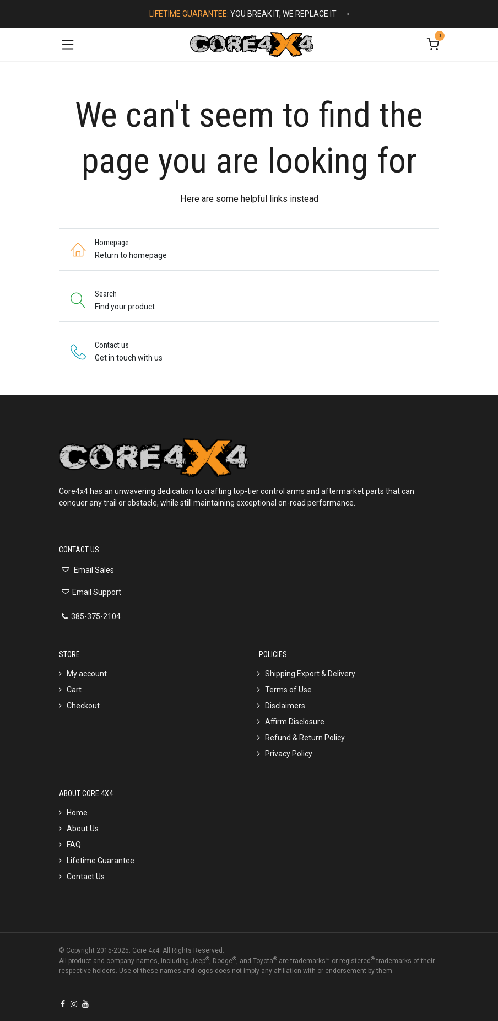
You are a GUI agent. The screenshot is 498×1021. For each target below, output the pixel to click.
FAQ (74, 844)
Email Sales (93, 570)
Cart (74, 689)
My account (87, 673)
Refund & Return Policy (305, 737)
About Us (83, 828)
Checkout (83, 705)
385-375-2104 (96, 616)
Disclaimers (285, 705)
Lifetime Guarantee (100, 860)
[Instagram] (74, 1004)
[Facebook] (63, 1004)
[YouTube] (85, 1004)
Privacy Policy (288, 753)
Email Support (96, 592)
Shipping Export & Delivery (310, 673)
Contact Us (86, 876)
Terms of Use (288, 689)
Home (77, 812)
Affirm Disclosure (294, 721)
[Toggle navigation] (68, 44)
